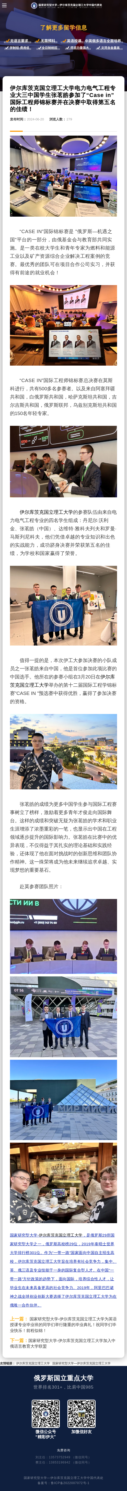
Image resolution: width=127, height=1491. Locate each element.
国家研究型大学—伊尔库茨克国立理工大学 (81, 1363)
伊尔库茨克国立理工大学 (46, 512)
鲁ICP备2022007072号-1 (70, 1483)
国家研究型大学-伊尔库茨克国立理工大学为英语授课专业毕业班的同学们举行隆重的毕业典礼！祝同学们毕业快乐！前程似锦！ (63, 1325)
